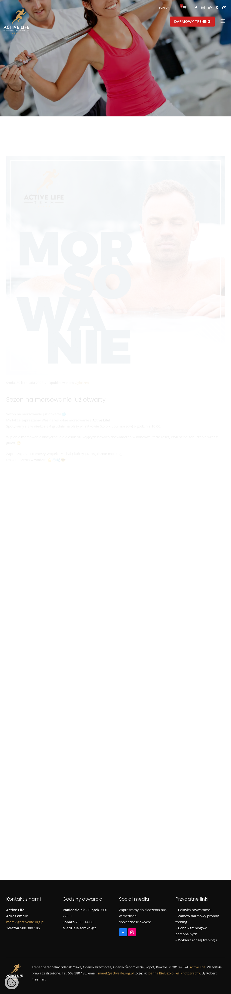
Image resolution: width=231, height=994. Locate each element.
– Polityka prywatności (193, 909)
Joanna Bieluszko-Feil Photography (174, 973)
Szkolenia (207, 581)
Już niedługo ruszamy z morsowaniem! (56, 542)
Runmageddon (181, 581)
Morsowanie (104, 581)
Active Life (100, 399)
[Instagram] (19, 489)
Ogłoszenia (83, 361)
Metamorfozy (76, 581)
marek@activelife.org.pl (25, 921)
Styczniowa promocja (41, 521)
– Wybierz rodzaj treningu (196, 940)
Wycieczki (39, 589)
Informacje (50, 581)
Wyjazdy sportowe (68, 589)
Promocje (153, 581)
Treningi (17, 589)
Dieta (30, 581)
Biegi (15, 581)
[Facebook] (10, 489)
